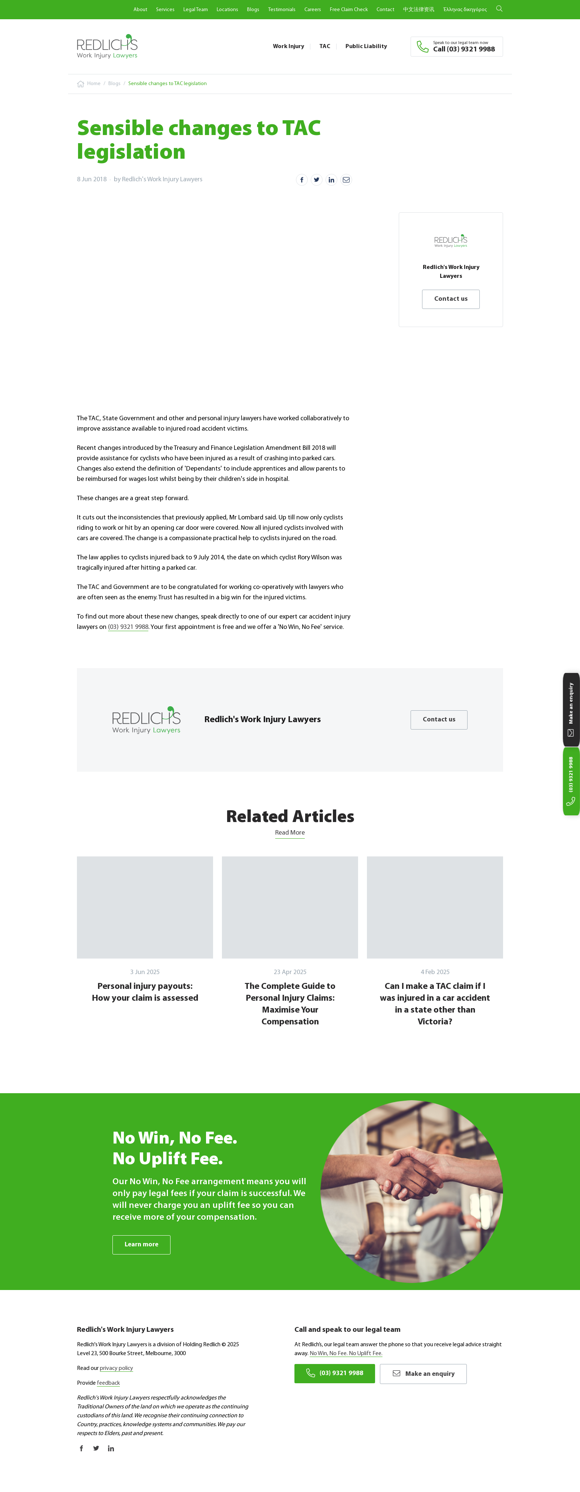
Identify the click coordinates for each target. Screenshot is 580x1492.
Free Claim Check (349, 10)
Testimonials (282, 10)
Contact (385, 10)
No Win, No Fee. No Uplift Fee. (346, 1354)
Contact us (451, 299)
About (140, 10)
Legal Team (195, 10)
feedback (108, 1383)
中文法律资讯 (418, 10)
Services (165, 10)
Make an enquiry (426, 1373)
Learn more (142, 1244)
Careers (312, 10)
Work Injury (288, 47)
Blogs (253, 10)
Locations (227, 10)
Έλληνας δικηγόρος (465, 10)
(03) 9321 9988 (128, 627)
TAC (324, 47)
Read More (290, 832)
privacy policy (116, 1368)
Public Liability (366, 47)
